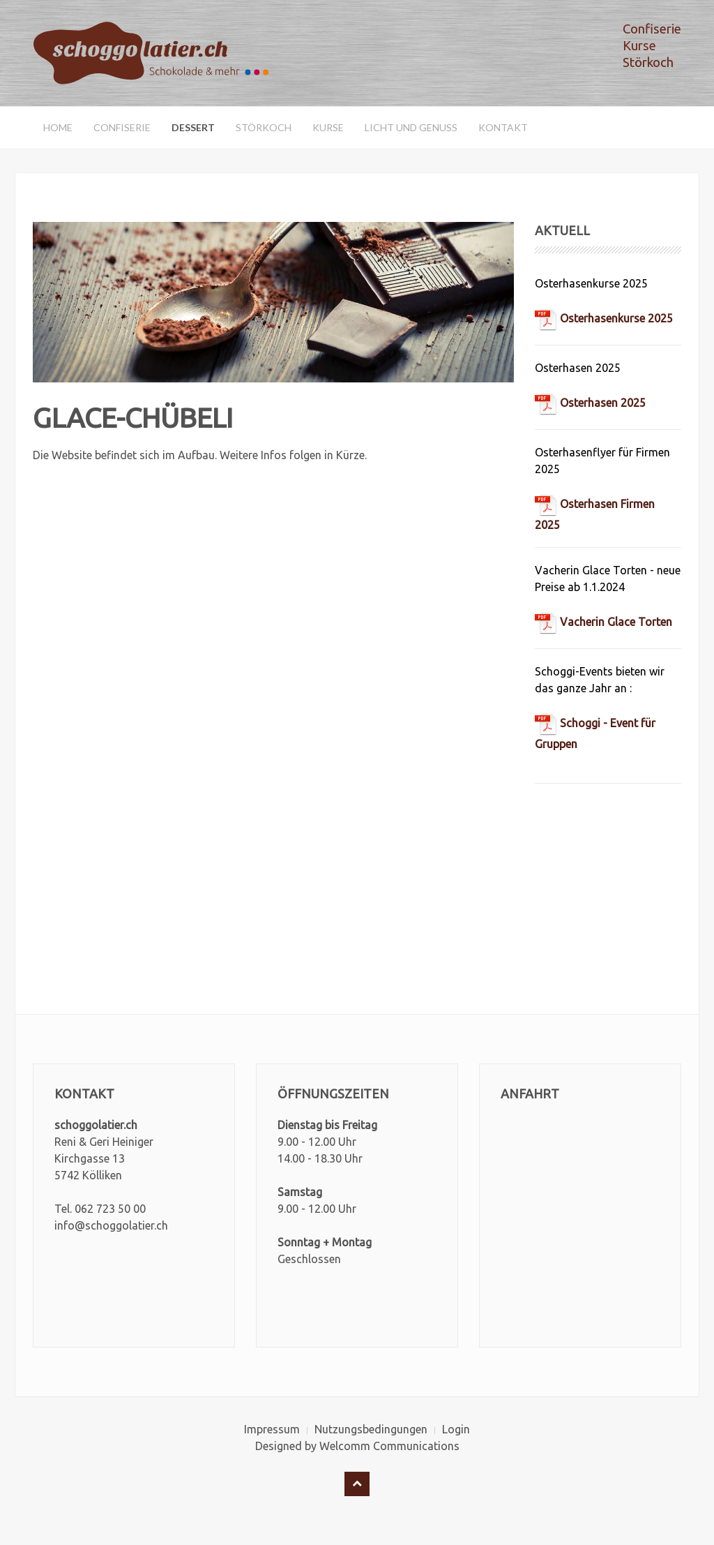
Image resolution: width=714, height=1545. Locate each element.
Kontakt (503, 127)
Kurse (328, 127)
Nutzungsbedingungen (370, 1429)
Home (58, 127)
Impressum (272, 1429)
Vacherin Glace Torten (603, 621)
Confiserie (122, 127)
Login (456, 1429)
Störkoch (263, 127)
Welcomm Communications (389, 1446)
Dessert (193, 127)
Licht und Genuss (411, 127)
